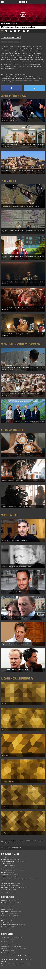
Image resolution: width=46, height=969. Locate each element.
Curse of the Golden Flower (7, 902)
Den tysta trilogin (5, 876)
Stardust (3, 909)
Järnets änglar (4, 918)
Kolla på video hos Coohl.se (13, 430)
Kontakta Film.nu (5, 939)
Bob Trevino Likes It (5, 859)
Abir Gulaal (3, 872)
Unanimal (3, 865)
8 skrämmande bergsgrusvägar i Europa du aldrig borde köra (14, 959)
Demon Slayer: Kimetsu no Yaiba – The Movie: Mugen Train (13, 878)
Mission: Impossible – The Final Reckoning (10, 887)
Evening (3, 907)
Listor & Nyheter (8, 181)
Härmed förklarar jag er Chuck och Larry (9, 924)
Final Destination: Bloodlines (7, 883)
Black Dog (3, 857)
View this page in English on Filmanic (10, 37)
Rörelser (3, 863)
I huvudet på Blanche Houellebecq (8, 861)
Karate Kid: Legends (5, 892)
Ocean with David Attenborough (8, 870)
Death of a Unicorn (5, 874)
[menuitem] (2, 848)
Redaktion (3, 941)
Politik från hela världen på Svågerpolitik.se (22, 344)
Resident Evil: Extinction (6, 911)
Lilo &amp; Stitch (5, 889)
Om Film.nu (3, 937)
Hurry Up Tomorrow (5, 885)
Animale (3, 881)
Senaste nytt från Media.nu (13, 95)
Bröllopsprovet (4, 913)
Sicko (2, 922)
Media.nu (3, 963)
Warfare (3, 868)
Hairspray (3, 905)
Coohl (2, 950)
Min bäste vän (4, 900)
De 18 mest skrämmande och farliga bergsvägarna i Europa (14, 955)
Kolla (2, 957)
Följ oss (3, 946)
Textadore (3, 961)
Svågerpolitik (4, 965)
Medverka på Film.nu (5, 944)
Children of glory (5, 915)
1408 (2, 920)
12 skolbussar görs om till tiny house (9, 952)
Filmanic (3, 948)
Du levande (3, 929)
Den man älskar (4, 926)
